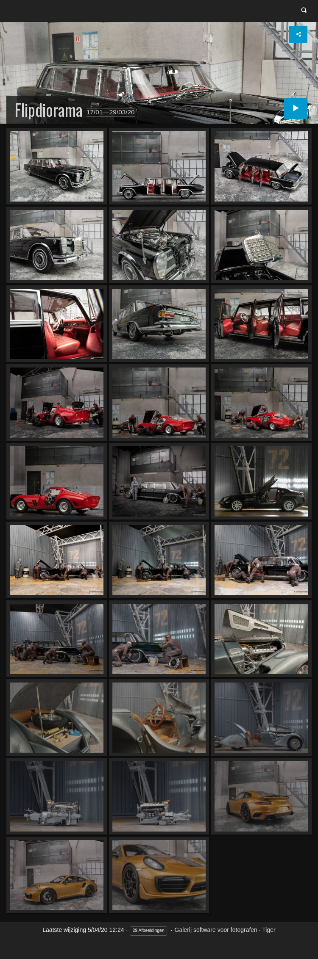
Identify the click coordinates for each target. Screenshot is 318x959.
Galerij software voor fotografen (216, 930)
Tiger (268, 930)
